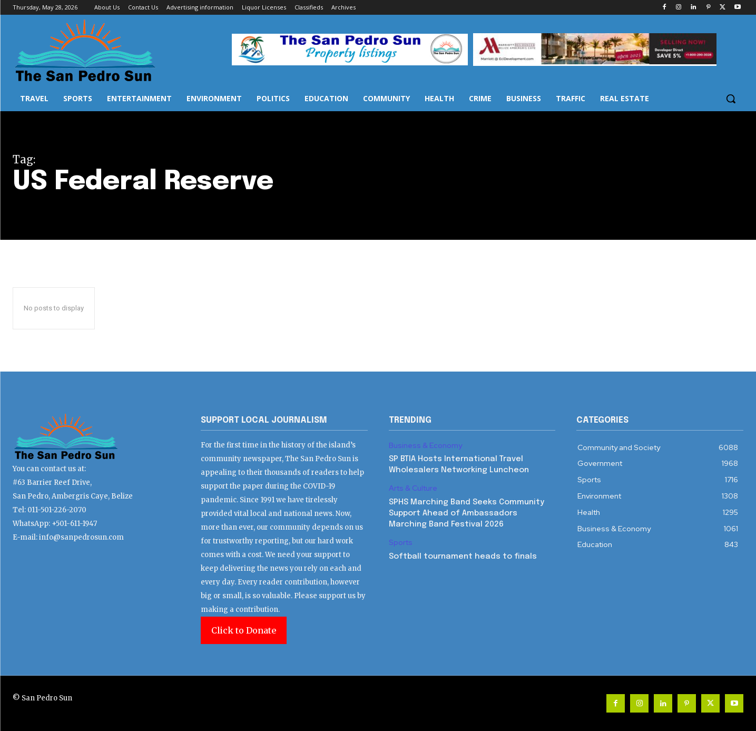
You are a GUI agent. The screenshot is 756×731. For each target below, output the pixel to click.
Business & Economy (425, 445)
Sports (401, 542)
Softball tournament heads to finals (463, 556)
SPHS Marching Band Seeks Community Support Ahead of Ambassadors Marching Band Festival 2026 (466, 513)
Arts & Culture (413, 488)
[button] (730, 98)
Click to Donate (243, 630)
